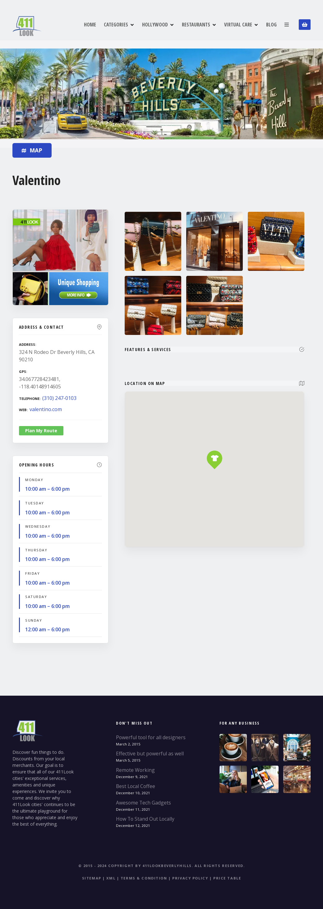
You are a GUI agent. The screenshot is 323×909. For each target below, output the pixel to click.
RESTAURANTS (196, 24)
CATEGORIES (116, 24)
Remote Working (135, 770)
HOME (90, 24)
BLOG (271, 24)
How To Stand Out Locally (145, 818)
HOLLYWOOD (155, 24)
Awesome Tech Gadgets (143, 802)
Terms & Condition (144, 878)
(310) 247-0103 (59, 398)
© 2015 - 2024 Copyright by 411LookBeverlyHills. (135, 865)
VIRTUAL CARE (238, 24)
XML (110, 878)
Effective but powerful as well (150, 753)
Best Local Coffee (135, 786)
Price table (227, 878)
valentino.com (46, 409)
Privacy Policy (190, 878)
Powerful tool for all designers (151, 737)
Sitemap (91, 878)
